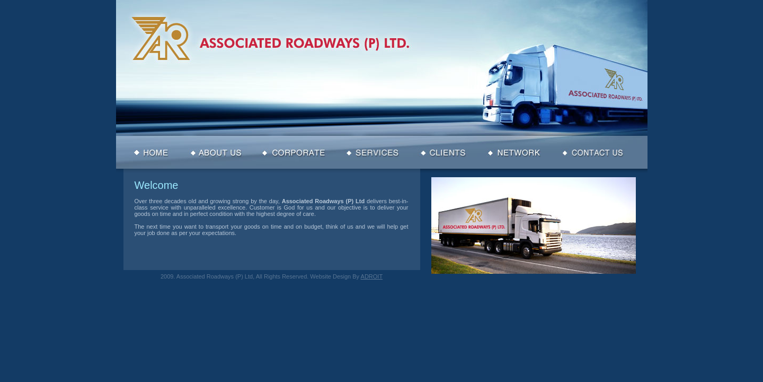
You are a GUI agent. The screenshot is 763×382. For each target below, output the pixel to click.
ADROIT (372, 276)
